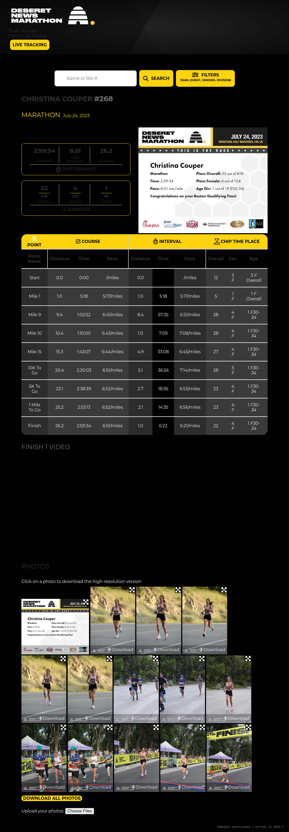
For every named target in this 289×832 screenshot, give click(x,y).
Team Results (23, 30)
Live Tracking (30, 44)
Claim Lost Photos (28, 35)
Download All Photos (52, 798)
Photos (35, 566)
